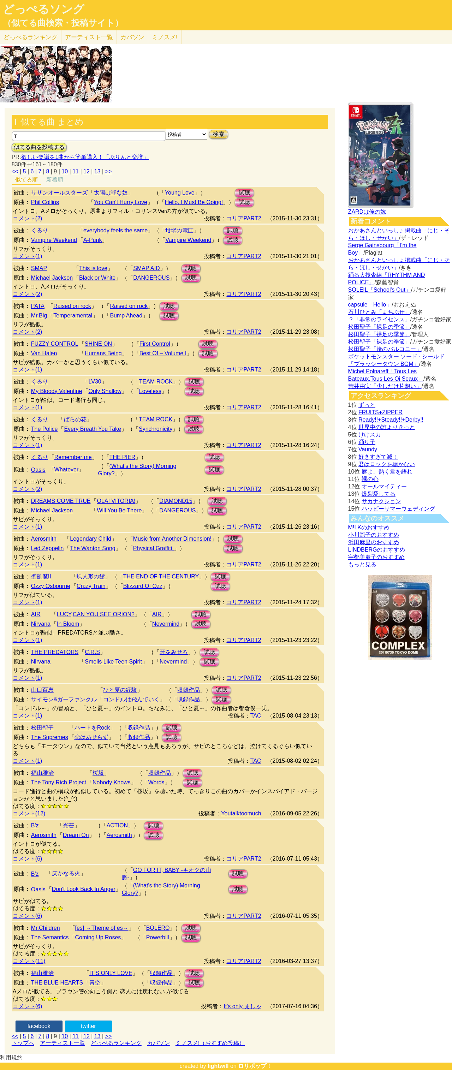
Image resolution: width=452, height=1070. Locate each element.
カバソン (132, 37)
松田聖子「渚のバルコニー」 (385, 349)
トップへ (23, 1043)
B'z (35, 825)
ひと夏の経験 (120, 690)
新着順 (54, 180)
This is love (93, 268)
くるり (39, 230)
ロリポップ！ (255, 1066)
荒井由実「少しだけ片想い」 (385, 386)
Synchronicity (155, 429)
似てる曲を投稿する (39, 147)
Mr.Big (39, 316)
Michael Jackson (52, 278)
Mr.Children (45, 928)
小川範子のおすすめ (373, 535)
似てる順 (26, 180)
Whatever (66, 469)
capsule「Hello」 (370, 305)
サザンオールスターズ (59, 193)
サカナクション (381, 501)
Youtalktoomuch (241, 813)
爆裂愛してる (379, 494)
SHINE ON (98, 344)
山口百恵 (42, 690)
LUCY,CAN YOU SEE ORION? (96, 614)
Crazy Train (91, 586)
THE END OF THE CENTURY (161, 576)
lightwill (218, 1066)
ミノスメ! (165, 37)
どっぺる (31, 37)
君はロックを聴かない (386, 464)
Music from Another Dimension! (172, 539)
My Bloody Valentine (56, 391)
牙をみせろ (174, 652)
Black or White (97, 278)
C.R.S (92, 652)
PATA (37, 306)
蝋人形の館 (91, 576)
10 (64, 171)
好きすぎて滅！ (378, 457)
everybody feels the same (115, 230)
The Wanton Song (92, 548)
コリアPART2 (243, 218)
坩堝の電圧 (179, 230)
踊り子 (366, 442)
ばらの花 (75, 419)
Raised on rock (72, 306)
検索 (218, 134)
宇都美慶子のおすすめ (376, 557)
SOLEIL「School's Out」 (379, 290)
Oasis (38, 470)
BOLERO (158, 928)
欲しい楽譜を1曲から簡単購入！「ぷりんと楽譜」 (85, 157)
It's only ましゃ (242, 1006)
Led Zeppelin (47, 548)
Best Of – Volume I (162, 353)
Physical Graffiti (153, 548)
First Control (154, 344)
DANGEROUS (151, 278)
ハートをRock (92, 728)
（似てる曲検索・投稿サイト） (63, 23)
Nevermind (165, 624)
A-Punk (92, 240)
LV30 (94, 382)
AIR (36, 614)
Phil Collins (45, 202)
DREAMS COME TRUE (61, 501)
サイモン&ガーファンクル (64, 699)
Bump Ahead (126, 316)
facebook (39, 1026)
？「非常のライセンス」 (379, 319)
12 (86, 171)
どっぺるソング (43, 9)
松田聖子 (42, 728)
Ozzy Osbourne (50, 586)
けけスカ (369, 435)
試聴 (244, 193)
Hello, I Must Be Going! (194, 202)
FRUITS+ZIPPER (380, 412)
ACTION (117, 825)
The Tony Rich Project (58, 782)
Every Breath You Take (92, 429)
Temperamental (72, 316)
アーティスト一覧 (62, 1043)
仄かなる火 (66, 873)
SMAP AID (146, 268)
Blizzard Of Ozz (142, 586)
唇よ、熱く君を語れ (387, 472)
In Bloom (68, 624)
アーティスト (89, 37)
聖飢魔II (41, 576)
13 (97, 171)
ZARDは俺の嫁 (367, 212)
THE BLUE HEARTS (57, 983)
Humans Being (103, 353)
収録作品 (188, 690)
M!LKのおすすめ (368, 527)
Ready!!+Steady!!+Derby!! (390, 420)
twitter (88, 1026)
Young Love (180, 193)
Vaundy (367, 449)
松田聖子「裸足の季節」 (379, 327)
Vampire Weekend (54, 240)
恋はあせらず (91, 737)
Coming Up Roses (98, 937)
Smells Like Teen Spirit (113, 662)
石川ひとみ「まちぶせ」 (379, 312)
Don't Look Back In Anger (83, 889)
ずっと (366, 405)
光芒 (68, 825)
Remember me (73, 457)
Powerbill (157, 937)
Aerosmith (43, 539)
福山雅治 (42, 773)
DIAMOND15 (175, 501)
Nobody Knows (112, 782)
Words (156, 782)
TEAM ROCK (156, 382)
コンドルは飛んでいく (131, 699)
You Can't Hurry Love (120, 202)
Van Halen (44, 353)
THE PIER (122, 457)
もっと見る (362, 564)
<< (15, 171)
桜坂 (98, 773)
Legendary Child (90, 539)
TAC (255, 716)
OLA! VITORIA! (116, 501)
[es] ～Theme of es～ (102, 928)
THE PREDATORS (55, 652)
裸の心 (370, 479)
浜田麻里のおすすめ (373, 542)
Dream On (76, 835)
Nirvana (40, 624)
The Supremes (49, 737)
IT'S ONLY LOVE (110, 973)
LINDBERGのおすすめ (376, 550)
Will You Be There (119, 510)
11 (75, 171)
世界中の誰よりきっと (386, 427)
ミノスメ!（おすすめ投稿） (210, 1043)
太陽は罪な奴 (111, 193)
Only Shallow (104, 391)
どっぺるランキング (116, 1043)
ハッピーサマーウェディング (398, 509)
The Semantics (50, 937)
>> (108, 171)
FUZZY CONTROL (54, 344)
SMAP (39, 268)
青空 (95, 983)
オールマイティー (384, 486)
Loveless (150, 391)
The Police (44, 429)
